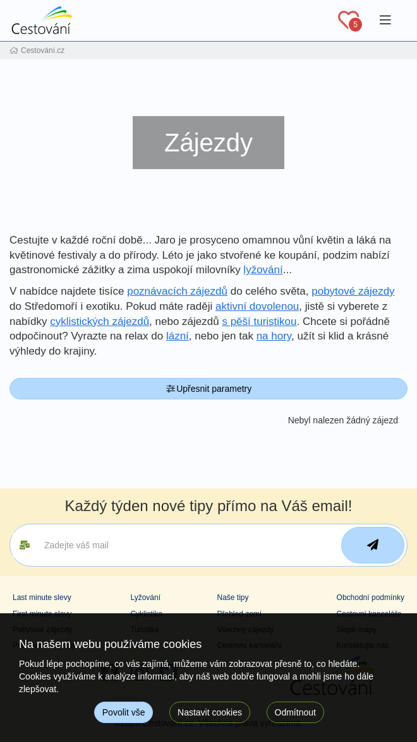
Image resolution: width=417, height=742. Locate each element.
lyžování (262, 270)
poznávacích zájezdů (177, 291)
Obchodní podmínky (370, 597)
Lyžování (145, 597)
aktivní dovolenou (257, 306)
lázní (177, 336)
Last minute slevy (42, 597)
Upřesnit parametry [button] (209, 389)
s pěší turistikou (259, 321)
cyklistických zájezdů (99, 321)
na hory (274, 336)
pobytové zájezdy (352, 291)
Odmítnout (295, 712)
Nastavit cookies (210, 712)
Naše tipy (232, 597)
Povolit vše (123, 712)
